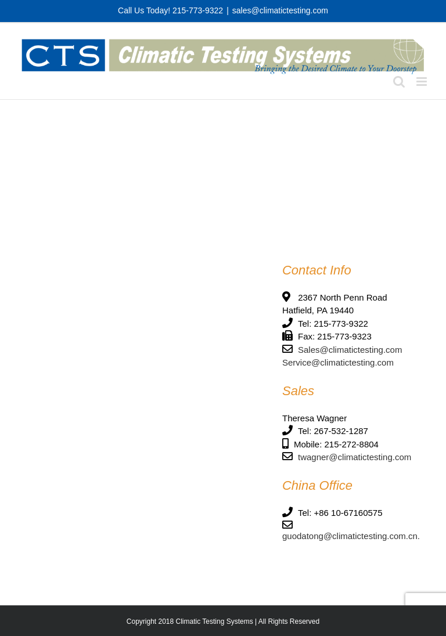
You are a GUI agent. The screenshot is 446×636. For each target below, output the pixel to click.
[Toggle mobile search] (399, 81)
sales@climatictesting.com (280, 10)
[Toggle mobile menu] (422, 81)
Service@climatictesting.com (338, 362)
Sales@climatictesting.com (350, 350)
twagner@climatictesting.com (354, 457)
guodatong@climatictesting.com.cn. (351, 536)
